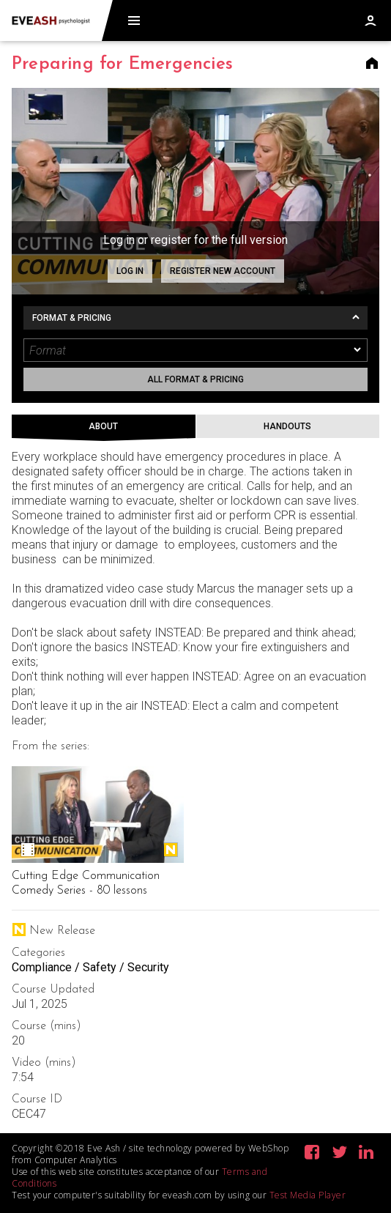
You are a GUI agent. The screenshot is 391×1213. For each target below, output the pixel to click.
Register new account (222, 271)
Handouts (287, 426)
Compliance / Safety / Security (90, 967)
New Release (170, 849)
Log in (130, 271)
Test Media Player (307, 1195)
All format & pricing (195, 379)
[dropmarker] (358, 350)
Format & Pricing (71, 318)
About (103, 426)
